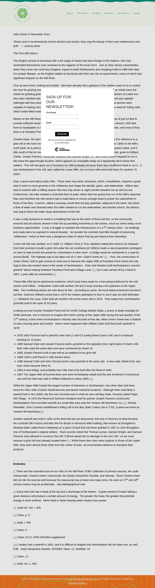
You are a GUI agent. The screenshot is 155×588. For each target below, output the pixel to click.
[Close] (113, 89)
